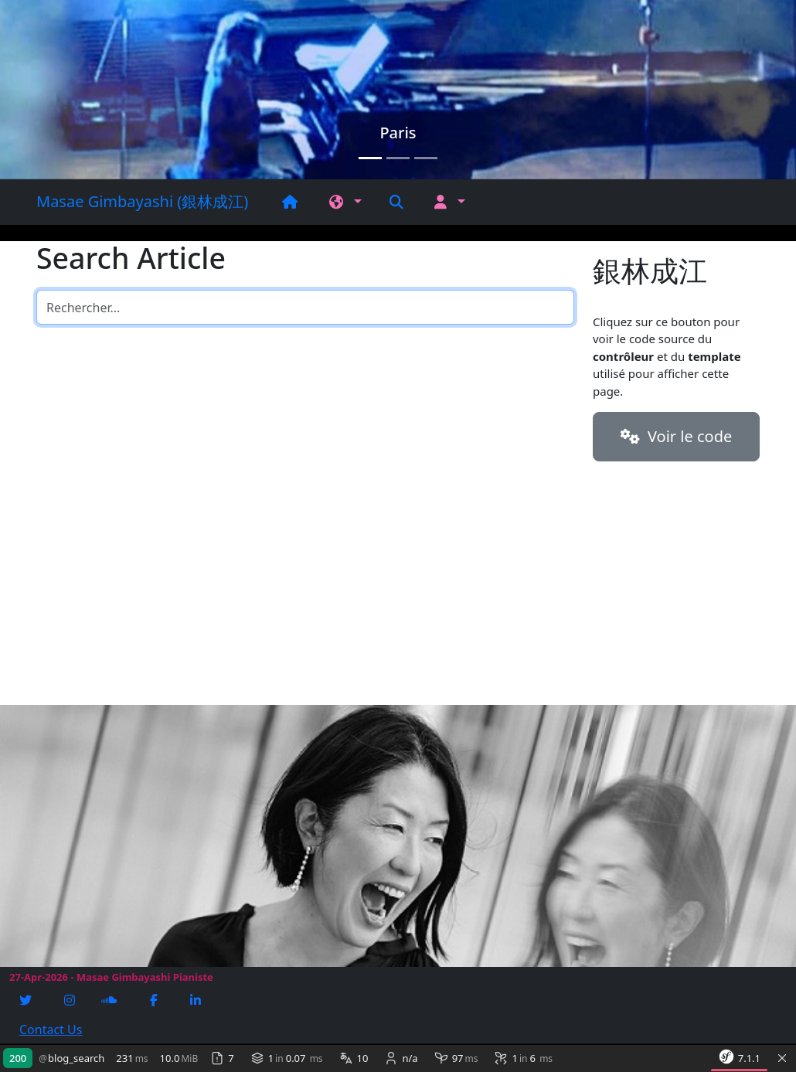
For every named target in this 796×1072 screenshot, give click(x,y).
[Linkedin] (197, 1000)
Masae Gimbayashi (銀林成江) (142, 201)
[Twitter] (27, 1000)
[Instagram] (71, 1000)
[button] (345, 202)
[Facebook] (155, 1000)
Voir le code (676, 436)
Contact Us (50, 1029)
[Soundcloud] (110, 1000)
